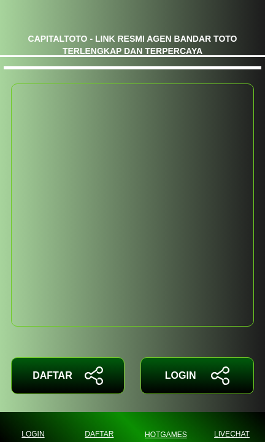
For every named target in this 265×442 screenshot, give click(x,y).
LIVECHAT (232, 427)
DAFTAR (68, 375)
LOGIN (197, 375)
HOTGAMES (166, 427)
